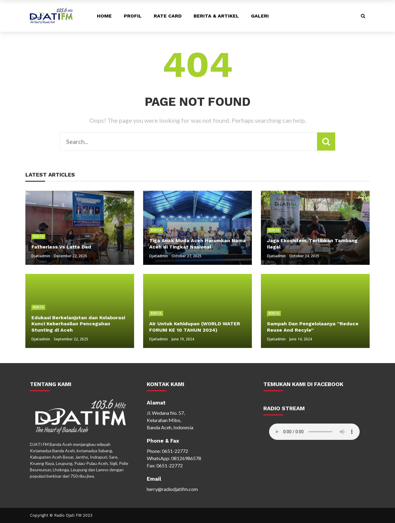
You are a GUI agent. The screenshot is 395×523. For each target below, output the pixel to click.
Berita (38, 236)
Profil (133, 16)
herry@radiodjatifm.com (172, 489)
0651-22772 (175, 451)
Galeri (260, 16)
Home (104, 16)
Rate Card (167, 16)
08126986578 (186, 458)
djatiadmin (40, 255)
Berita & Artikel (216, 16)
